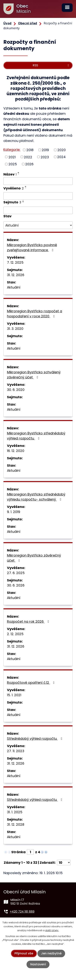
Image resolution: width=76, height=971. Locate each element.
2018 (29, 150)
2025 (12, 164)
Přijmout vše (23, 953)
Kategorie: (11, 149)
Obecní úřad (27, 23)
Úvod (7, 23)
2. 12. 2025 (15, 634)
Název (10, 174)
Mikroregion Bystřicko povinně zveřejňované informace (32, 247)
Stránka (18, 852)
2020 (61, 150)
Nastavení (38, 964)
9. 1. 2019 (13, 511)
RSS (51, 65)
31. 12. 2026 (15, 275)
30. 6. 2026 (15, 585)
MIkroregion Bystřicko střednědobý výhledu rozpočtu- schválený (36, 497)
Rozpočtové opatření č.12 (31, 682)
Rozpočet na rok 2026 (29, 621)
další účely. (52, 930)
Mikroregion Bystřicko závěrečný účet (34, 558)
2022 (28, 157)
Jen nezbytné (51, 953)
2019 (45, 150)
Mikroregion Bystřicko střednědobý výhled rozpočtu (36, 436)
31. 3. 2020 (15, 328)
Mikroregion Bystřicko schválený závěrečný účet (34, 375)
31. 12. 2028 (15, 824)
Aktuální (13, 287)
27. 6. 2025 (16, 573)
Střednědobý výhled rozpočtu (35, 738)
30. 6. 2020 (15, 389)
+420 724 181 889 (22, 911)
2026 (29, 164)
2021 (12, 157)
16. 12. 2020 (15, 450)
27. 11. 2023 (15, 751)
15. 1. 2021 (14, 695)
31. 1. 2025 (14, 812)
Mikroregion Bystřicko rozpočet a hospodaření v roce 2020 (34, 314)
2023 (45, 157)
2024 (61, 157)
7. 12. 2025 (15, 262)
